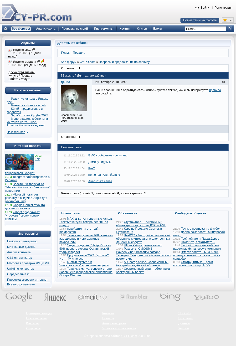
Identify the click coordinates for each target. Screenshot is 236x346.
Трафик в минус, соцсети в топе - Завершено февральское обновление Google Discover (86, 272)
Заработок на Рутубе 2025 (29, 115)
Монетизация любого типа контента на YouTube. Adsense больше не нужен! (27, 122)
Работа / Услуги (19, 79)
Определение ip (18, 274)
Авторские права (114, 323)
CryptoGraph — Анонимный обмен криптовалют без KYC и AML (141, 223)
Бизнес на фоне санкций (28, 105)
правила (215, 90)
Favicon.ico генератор (22, 241)
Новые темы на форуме (200, 20)
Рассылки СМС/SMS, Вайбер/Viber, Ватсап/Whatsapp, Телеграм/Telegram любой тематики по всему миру (143, 253)
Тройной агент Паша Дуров (200, 238)
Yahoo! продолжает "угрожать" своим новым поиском (22, 216)
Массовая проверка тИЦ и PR (28, 263)
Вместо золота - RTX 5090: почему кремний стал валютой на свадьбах (196, 255)
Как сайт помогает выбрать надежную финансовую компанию (197, 247)
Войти (205, 7)
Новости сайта (36, 318)
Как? (91, 168)
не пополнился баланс (104, 174)
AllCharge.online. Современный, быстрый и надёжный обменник (142, 263)
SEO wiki (184, 313)
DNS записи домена (21, 246)
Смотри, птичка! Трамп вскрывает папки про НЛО (193, 263)
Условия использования (119, 328)
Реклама (108, 313)
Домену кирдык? (100, 162)
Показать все (16, 132)
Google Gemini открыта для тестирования (25, 206)
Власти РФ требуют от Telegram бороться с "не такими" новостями (28, 187)
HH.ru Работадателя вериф (143, 245)
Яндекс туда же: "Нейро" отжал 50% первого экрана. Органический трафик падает (85, 249)
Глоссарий (185, 318)
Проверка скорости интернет (27, 279)
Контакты (32, 323)
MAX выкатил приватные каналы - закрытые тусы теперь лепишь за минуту (86, 222)
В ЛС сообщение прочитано (108, 155)
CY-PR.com (129, 336)
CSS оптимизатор (19, 257)
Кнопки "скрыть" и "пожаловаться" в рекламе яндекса (84, 263)
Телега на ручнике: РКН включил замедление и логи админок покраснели (86, 239)
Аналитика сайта (100, 181)
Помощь (108, 318)
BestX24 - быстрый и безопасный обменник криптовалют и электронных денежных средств (143, 239)
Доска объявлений (22, 72)
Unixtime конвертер (20, 268)
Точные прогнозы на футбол (201, 228)
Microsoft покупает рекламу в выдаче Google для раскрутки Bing (26, 198)
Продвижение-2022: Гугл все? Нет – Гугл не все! (84, 257)
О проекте (33, 328)
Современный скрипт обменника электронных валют (143, 270)
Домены (184, 323)
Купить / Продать (20, 75)
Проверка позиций (39, 313)
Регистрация (223, 7)
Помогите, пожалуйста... (198, 242)
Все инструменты (19, 284)
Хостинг (183, 328)
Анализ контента (19, 252)
